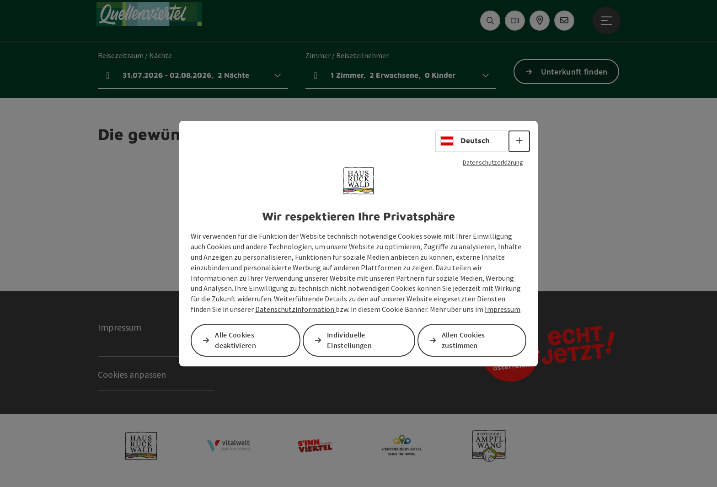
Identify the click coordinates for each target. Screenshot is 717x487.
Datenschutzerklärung (493, 162)
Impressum (502, 309)
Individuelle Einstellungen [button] (349, 340)
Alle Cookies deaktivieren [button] (235, 340)
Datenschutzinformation (295, 309)
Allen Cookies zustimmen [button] (463, 340)
